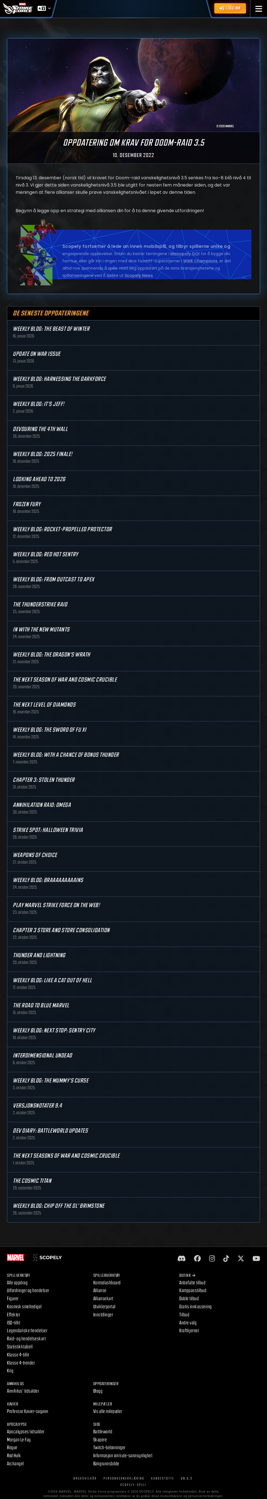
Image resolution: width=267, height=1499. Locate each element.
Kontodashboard (107, 1283)
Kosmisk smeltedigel (24, 1307)
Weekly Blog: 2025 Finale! (42, 454)
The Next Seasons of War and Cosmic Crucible (66, 1155)
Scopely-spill (133, 1485)
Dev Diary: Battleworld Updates (50, 1130)
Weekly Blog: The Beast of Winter (51, 328)
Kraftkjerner (189, 1331)
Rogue (12, 1448)
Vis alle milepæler (107, 1411)
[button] (258, 8)
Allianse (100, 1291)
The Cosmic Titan (32, 1180)
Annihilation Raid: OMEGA (42, 805)
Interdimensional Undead (42, 1055)
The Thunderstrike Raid (40, 604)
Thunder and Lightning (39, 955)
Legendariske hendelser (27, 1331)
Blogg (98, 1391)
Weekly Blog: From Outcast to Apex (53, 579)
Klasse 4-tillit (18, 1355)
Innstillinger (103, 1315)
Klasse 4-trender (21, 1363)
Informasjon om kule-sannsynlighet (123, 1456)
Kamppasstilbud (192, 1291)
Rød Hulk (14, 1456)
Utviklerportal (104, 1307)
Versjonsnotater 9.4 (37, 1105)
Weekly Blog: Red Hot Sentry (45, 554)
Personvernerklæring (124, 1478)
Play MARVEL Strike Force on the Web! (56, 905)
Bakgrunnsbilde (106, 1464)
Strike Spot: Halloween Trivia (48, 830)
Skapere (100, 1440)
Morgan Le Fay (19, 1440)
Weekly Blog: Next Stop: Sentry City (54, 1030)
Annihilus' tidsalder (23, 1391)
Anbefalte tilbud (192, 1283)
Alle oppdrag (17, 1283)
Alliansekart (103, 1299)
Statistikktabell (20, 1347)
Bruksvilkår (85, 1478)
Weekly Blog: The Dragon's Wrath (51, 654)
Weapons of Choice (35, 855)
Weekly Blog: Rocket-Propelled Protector (62, 529)
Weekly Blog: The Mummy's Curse (50, 1080)
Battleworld (102, 1432)
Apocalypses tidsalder (26, 1432)
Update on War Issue (36, 354)
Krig (10, 1371)
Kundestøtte (162, 1478)
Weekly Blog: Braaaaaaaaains (48, 880)
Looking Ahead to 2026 (39, 479)
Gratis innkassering (195, 1307)
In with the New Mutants (41, 629)
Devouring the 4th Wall (40, 429)
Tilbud (184, 1315)
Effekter (13, 1315)
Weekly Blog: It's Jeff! (38, 404)
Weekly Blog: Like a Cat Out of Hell (52, 980)
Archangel (15, 1464)
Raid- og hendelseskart (26, 1339)
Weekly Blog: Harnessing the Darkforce (59, 379)
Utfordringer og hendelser (28, 1291)
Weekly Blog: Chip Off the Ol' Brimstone (58, 1205)
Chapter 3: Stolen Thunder (44, 780)
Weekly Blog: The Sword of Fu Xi (49, 729)
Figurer (13, 1299)
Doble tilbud (189, 1299)
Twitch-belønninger (109, 1448)
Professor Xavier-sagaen (27, 1411)
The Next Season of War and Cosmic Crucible (65, 679)
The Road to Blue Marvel (41, 1005)
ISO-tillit (13, 1323)
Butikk (187, 1275)
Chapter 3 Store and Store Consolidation (61, 930)
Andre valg (188, 1323)
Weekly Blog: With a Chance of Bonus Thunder (66, 754)
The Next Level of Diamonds (44, 704)
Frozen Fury (27, 504)
